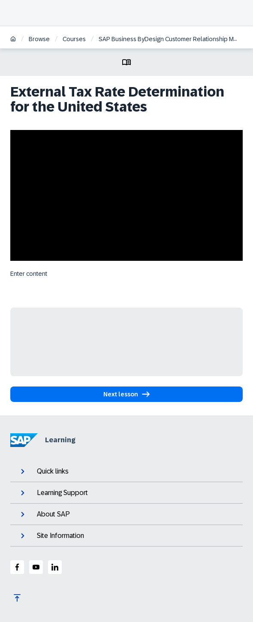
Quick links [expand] (44, 471)
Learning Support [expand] (53, 493)
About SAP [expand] (44, 514)
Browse (39, 39)
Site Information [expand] (51, 536)
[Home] (13, 39)
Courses (74, 39)
